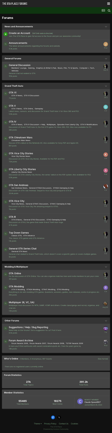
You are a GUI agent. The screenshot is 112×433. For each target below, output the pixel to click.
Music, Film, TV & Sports (68, 68)
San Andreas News (19, 188)
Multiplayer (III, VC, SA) (21, 302)
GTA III (12, 216)
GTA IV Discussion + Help (34, 124)
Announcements (18, 43)
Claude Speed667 (92, 402)
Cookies (74, 424)
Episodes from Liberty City (68, 124)
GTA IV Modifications (89, 124)
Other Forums (12, 320)
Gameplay (39, 109)
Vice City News (17, 204)
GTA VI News (16, 95)
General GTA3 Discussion (34, 220)
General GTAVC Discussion (37, 204)
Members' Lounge (18, 68)
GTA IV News (16, 124)
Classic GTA (16, 235)
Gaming (31, 68)
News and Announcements (19, 26)
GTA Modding (16, 286)
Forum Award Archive (21, 340)
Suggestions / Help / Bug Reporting (28, 327)
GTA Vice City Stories (21, 153)
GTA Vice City (16, 201)
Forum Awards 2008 (56, 343)
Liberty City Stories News (21, 172)
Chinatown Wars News (20, 140)
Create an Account (19, 33)
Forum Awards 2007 (38, 343)
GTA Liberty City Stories (22, 169)
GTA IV (12, 121)
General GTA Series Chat (22, 248)
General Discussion (19, 65)
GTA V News (16, 109)
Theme (38, 424)
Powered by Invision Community (56, 429)
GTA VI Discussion (31, 95)
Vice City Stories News (20, 156)
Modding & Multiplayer (16, 266)
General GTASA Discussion (40, 188)
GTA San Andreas (18, 185)
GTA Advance (29, 235)
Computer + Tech (86, 68)
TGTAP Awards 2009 (74, 343)
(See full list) (103, 359)
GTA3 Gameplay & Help (56, 220)
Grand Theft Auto (14, 86)
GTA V (12, 105)
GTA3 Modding (63, 289)
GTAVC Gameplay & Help (60, 204)
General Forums (13, 58)
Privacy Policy (50, 424)
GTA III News (16, 220)
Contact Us (63, 424)
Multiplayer (51, 124)
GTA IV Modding (18, 289)
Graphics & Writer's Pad (46, 68)
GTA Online (28, 109)
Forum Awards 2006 (19, 343)
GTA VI (12, 92)
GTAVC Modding (48, 289)
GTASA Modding (33, 289)
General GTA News (19, 251)
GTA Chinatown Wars (20, 137)
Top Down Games (19, 232)
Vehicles (14, 71)
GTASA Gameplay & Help (63, 188)
